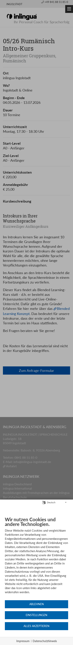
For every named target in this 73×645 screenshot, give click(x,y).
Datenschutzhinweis (45, 641)
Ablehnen (36, 604)
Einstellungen (36, 615)
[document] (36, 558)
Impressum (23, 641)
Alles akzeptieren (36, 626)
